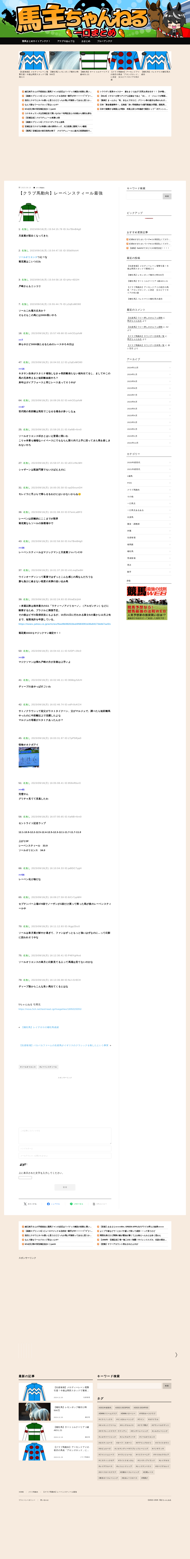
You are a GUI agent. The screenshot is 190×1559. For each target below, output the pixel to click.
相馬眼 (130, 545)
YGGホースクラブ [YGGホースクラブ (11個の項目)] (147, 1447)
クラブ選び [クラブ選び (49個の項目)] (143, 1459)
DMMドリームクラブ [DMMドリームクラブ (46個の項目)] (108, 1447)
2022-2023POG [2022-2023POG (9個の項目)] (123, 1441)
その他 (130, 497)
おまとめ (86, 41)
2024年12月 (133, 368)
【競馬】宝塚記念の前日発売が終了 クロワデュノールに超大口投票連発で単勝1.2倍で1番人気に (59, 131)
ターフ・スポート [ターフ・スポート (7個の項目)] (125, 1477)
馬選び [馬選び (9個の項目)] (145, 1514)
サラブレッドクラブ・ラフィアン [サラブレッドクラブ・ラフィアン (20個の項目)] (113, 1465)
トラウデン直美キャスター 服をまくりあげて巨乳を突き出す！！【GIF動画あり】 (134, 91)
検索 (167, 196)
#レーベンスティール (48, 1076)
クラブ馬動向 (40, 187)
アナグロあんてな (66, 41)
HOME (22, 1528)
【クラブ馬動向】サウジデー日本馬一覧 (146, 336)
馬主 (129, 565)
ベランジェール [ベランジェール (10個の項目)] (125, 1490)
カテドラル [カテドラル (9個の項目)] (153, 1453)
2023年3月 (132, 422)
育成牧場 (131, 558)
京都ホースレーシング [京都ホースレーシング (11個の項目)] (130, 1508)
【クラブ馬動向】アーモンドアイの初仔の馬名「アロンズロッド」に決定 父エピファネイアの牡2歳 (148, 290)
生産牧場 (131, 538)
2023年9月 (132, 381)
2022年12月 (133, 443)
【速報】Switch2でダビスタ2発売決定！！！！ (149, 248)
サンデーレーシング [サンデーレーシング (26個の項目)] (140, 1465)
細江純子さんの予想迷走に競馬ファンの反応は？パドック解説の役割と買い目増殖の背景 (59, 91)
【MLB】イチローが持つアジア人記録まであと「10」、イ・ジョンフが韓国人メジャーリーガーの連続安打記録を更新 (134, 96)
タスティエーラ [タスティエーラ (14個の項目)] (106, 1477)
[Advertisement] (95, 158)
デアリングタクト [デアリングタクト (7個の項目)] (144, 1477)
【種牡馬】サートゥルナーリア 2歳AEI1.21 (147, 281)
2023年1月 (132, 436)
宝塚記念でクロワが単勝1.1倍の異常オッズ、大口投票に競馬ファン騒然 (56, 126)
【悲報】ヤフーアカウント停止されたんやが (119, 1253)
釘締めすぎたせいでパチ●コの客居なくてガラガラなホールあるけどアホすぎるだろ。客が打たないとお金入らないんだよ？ (150, 239)
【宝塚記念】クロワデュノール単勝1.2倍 (42, 118)
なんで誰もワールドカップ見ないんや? (41, 105)
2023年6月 (132, 402)
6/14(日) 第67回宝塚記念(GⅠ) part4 (40, 109)
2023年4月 (132, 416)
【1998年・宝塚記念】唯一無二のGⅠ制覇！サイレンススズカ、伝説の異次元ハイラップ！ (134, 1249)
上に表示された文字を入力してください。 (41, 1182)
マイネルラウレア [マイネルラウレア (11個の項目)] (162, 1490)
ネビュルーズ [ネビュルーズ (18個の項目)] (105, 1484)
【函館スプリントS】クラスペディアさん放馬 (44, 122)
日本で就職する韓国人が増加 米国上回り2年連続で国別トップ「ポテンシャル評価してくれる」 (134, 109)
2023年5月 (132, 409)
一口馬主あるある (135, 510)
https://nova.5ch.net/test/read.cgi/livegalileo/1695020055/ (53, 1013)
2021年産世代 (133, 469)
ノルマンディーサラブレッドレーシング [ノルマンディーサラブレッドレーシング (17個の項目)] (132, 1484)
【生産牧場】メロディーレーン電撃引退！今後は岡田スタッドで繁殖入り (33, 74)
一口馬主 (131, 503)
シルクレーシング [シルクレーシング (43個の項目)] (160, 1465)
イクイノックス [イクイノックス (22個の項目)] (106, 1453)
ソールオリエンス (29, 257)
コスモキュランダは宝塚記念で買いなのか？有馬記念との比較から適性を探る (58, 113)
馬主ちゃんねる (134, 321)
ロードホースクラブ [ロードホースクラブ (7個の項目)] (108, 1508)
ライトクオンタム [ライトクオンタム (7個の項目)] (126, 1496)
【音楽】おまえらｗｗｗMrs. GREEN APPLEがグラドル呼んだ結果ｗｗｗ (132, 1236)
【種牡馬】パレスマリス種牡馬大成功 (144, 299)
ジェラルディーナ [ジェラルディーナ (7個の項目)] (128, 1471)
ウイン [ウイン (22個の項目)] (141, 1453)
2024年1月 (132, 374)
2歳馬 (130, 476)
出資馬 (130, 517)
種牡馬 (130, 551)
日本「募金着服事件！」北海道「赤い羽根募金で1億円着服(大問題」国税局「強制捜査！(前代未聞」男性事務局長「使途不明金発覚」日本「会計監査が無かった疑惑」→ (134, 105)
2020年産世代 (133, 462)
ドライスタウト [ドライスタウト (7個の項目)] (162, 1477)
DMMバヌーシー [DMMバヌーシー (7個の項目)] (128, 1447)
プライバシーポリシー (28, 1536)
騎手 (129, 572)
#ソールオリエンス (28, 1076)
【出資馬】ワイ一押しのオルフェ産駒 (144, 318)
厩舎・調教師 (133, 524)
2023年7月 (132, 395)
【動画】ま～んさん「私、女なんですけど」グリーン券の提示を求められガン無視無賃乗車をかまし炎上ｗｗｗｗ (134, 100)
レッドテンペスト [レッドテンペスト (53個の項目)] (144, 1502)
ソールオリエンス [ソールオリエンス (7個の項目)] (148, 1471)
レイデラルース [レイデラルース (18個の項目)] (106, 1502)
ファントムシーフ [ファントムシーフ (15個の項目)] (107, 1490)
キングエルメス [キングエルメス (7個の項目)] (127, 1459)
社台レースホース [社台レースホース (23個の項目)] (130, 1514)
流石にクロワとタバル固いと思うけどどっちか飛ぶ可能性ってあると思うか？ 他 (59, 100)
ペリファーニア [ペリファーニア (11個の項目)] (143, 1490)
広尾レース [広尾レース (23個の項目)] (148, 1508)
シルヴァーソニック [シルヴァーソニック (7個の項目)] (108, 1471)
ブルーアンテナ (104, 41)
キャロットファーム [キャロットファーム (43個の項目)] (108, 1459)
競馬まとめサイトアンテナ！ (36, 41)
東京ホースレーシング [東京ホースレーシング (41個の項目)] (109, 1514)
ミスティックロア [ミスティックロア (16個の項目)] (107, 1496)
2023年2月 (132, 429)
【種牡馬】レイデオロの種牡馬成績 (41, 1031)
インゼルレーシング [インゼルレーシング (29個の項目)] (126, 1453)
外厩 (129, 531)
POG (129, 483)
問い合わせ (46, 1536)
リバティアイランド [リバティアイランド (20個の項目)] (147, 1496)
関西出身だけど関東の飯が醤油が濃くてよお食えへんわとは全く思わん (130, 1245)
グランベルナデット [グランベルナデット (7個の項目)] (161, 1459)
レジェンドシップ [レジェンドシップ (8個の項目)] (125, 1502)
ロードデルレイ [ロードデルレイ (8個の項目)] (162, 1502)
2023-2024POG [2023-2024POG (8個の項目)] (141, 1441)
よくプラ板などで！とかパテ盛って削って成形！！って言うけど (127, 1240)
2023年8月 (132, 388)
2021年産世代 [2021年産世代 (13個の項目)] (105, 1441)
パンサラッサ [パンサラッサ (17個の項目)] (158, 1484)
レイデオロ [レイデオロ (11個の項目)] (164, 1496)
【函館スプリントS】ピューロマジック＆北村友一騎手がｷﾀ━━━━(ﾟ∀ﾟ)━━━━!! (59, 96)
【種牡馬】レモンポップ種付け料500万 (145, 275)
